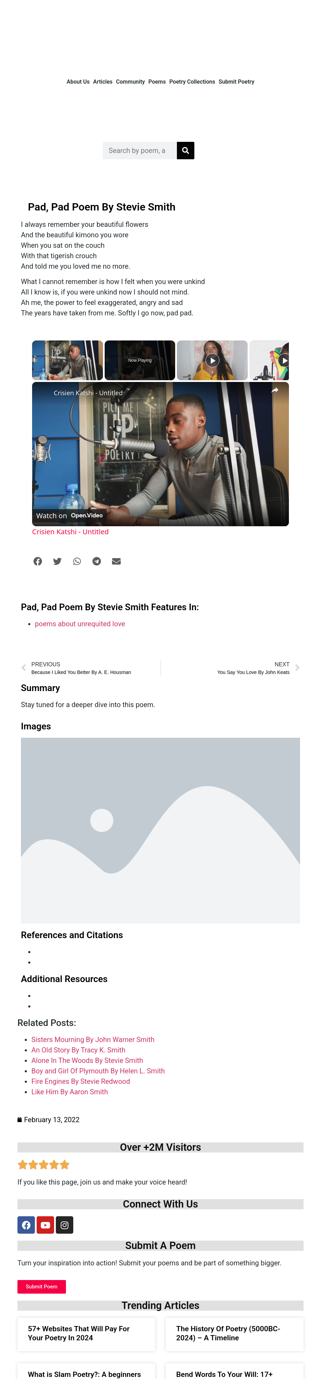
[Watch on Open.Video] (69, 515)
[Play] (212, 360)
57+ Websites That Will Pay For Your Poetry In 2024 (78, 1333)
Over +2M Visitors (160, 1147)
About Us (78, 81)
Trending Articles (160, 1305)
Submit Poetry (236, 81)
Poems (157, 81)
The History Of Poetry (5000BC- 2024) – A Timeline (228, 1333)
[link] (43, 393)
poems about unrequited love (80, 624)
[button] (37, 561)
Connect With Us (160, 1204)
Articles (103, 81)
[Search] (185, 150)
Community (130, 81)
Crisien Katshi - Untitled (88, 393)
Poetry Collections (192, 81)
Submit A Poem (160, 1245)
